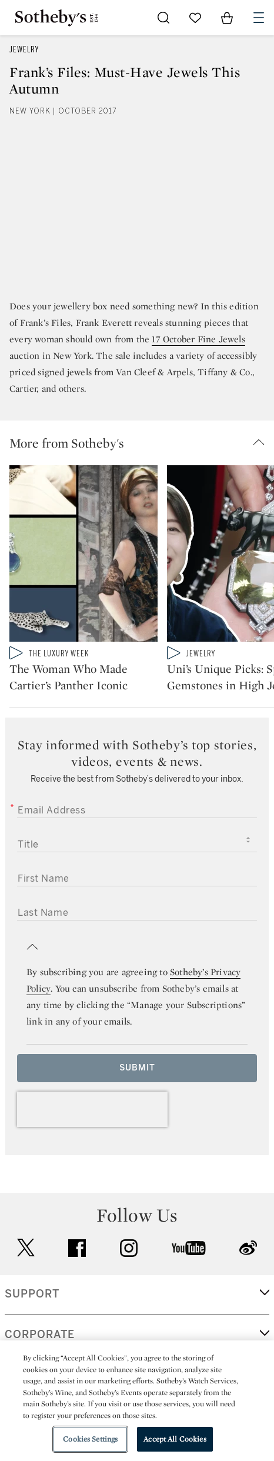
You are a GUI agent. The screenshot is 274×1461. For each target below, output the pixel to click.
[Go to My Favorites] (195, 17)
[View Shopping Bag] (227, 17)
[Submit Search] (163, 18)
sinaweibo (248, 1247)
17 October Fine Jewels (198, 339)
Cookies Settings (90, 1439)
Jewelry (24, 50)
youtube (189, 1248)
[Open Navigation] (259, 17)
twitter (26, 1248)
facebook (77, 1248)
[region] (137, 1400)
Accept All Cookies (174, 1439)
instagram (129, 1248)
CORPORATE (40, 1334)
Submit (137, 1068)
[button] (141, 443)
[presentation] (92, 1109)
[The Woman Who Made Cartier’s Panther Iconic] (83, 555)
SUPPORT (32, 1293)
